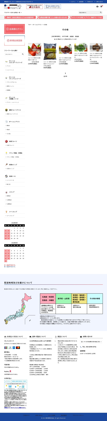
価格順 (72, 36)
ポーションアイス (37, 24)
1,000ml (9, 200)
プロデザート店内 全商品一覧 (12, 12)
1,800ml (9, 204)
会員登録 (81, 1)
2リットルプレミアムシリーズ (13, 77)
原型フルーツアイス (13, 110)
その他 (45, 24)
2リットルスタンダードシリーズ (13, 61)
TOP (29, 24)
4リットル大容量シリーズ (11, 98)
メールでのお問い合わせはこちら (90, 342)
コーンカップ (11, 211)
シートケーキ (10, 180)
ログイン (73, 1)
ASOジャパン (10, 86)
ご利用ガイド (90, 1)
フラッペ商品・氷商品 (13, 153)
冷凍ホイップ (11, 164)
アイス (8, 66)
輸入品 (8, 184)
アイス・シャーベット (13, 102)
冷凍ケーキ (10, 176)
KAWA (8, 90)
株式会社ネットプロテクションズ (17, 392)
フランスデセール (12, 82)
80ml (8, 125)
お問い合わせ (99, 1)
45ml (8, 129)
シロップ (9, 192)
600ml (9, 196)
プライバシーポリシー (75, 415)
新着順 (77, 36)
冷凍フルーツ (11, 141)
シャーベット (10, 70)
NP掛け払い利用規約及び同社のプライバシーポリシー (15, 399)
